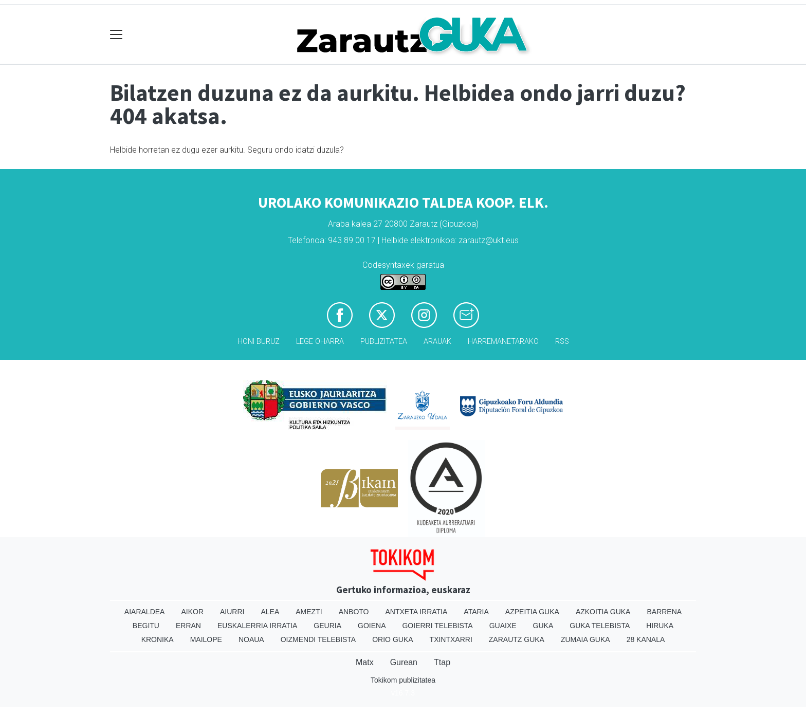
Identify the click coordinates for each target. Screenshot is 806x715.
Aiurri (232, 612)
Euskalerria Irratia (257, 625)
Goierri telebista (437, 625)
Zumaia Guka (585, 639)
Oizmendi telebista (318, 639)
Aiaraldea (144, 612)
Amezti (309, 612)
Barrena (664, 612)
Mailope (206, 639)
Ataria (476, 612)
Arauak (437, 341)
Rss (562, 341)
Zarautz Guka (516, 639)
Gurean (403, 662)
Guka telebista (600, 625)
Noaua (251, 639)
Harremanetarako (503, 341)
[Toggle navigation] (116, 35)
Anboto (354, 612)
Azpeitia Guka (532, 612)
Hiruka (659, 625)
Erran (188, 625)
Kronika (157, 639)
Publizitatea (383, 341)
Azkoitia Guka (603, 612)
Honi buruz (258, 341)
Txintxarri (451, 639)
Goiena (372, 625)
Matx (365, 662)
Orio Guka (392, 639)
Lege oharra (320, 341)
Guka (543, 625)
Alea (270, 612)
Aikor (192, 612)
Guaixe (503, 625)
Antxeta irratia (417, 612)
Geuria (327, 625)
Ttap (442, 662)
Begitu (146, 625)
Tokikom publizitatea (403, 680)
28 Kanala (646, 639)
